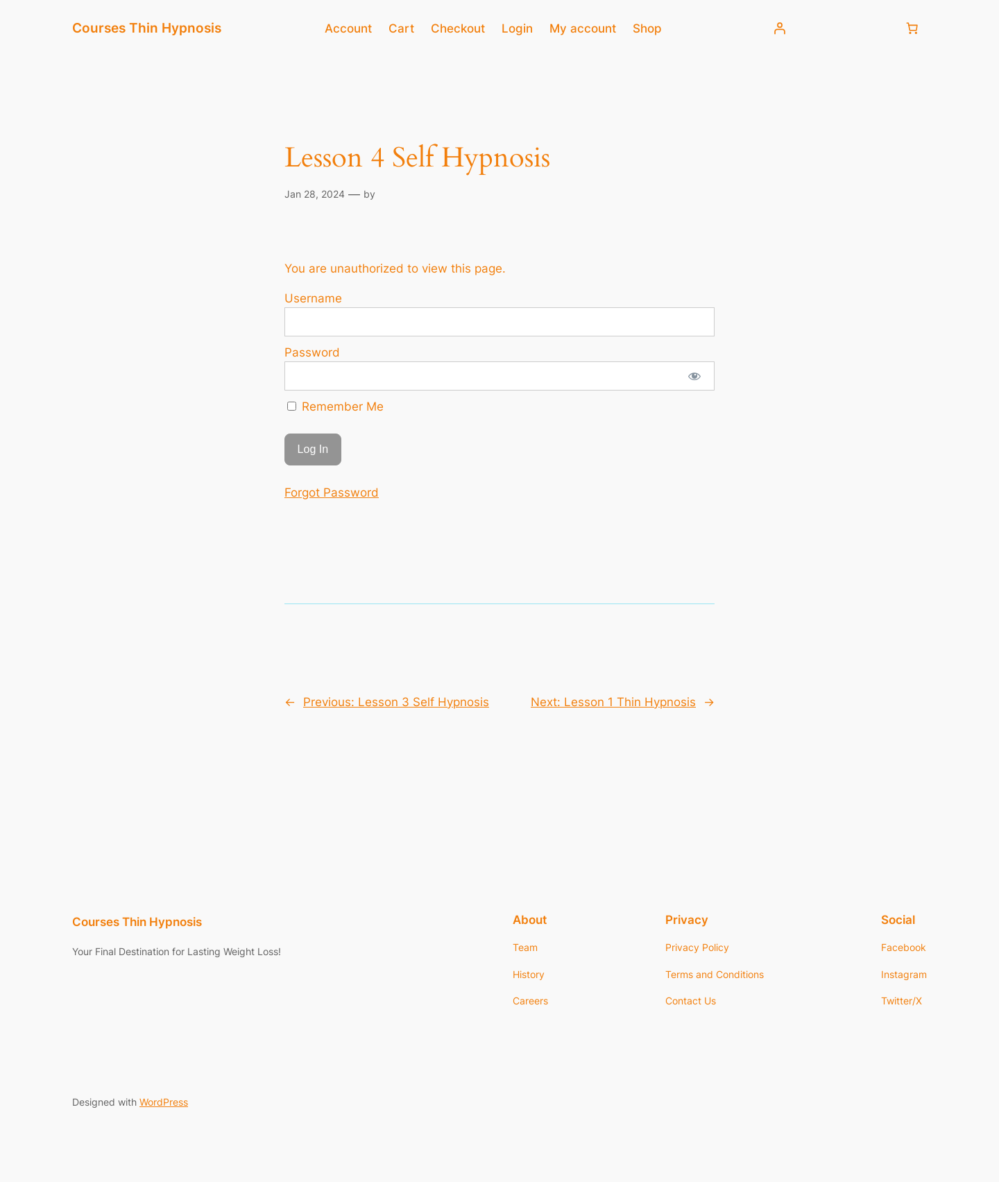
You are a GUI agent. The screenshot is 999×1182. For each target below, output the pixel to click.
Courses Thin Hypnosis (146, 27)
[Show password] (695, 376)
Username (313, 298)
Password (312, 352)
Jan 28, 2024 (314, 194)
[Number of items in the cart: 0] (912, 28)
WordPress (163, 1102)
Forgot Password (331, 492)
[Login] (779, 28)
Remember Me (335, 406)
